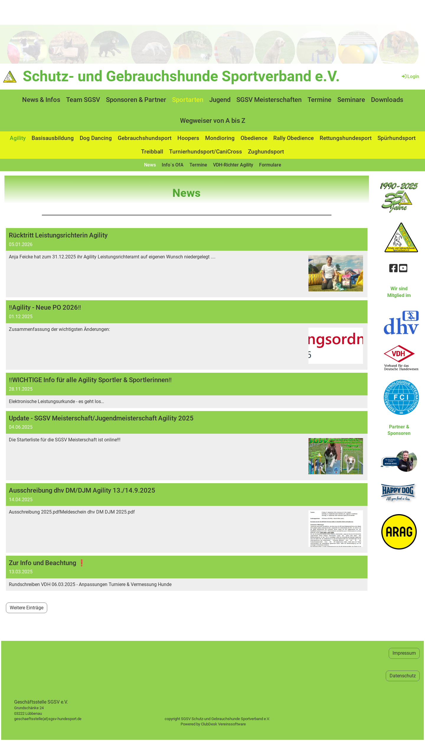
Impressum (404, 653)
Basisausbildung (53, 138)
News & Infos (41, 99)
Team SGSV (83, 99)
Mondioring (220, 138)
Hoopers (188, 138)
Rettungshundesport (346, 138)
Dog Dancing (96, 138)
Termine (319, 99)
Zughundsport (266, 151)
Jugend (220, 99)
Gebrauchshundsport (144, 138)
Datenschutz (403, 676)
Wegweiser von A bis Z (212, 120)
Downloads (387, 99)
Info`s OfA (173, 165)
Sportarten (187, 99)
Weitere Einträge (26, 607)
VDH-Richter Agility (233, 165)
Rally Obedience (293, 138)
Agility (18, 138)
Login (410, 76)
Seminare (351, 99)
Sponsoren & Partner (136, 99)
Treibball (152, 151)
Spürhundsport (396, 138)
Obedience (254, 138)
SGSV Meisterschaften (269, 99)
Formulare (270, 165)
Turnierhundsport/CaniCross (205, 151)
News (150, 165)
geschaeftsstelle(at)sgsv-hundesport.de (54, 719)
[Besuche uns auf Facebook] (393, 268)
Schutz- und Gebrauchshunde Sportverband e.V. (181, 76)
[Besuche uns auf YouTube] (403, 268)
